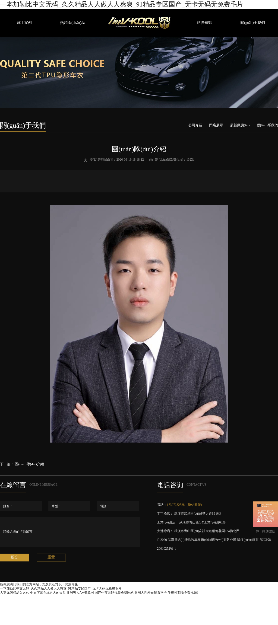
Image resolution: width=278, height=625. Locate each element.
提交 (14, 557)
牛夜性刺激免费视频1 (183, 592)
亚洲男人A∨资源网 (80, 592)
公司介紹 (195, 125)
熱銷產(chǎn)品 (72, 23)
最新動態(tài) (240, 125)
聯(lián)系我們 (267, 125)
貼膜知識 (204, 23)
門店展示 (216, 125)
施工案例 (24, 23)
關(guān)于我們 (252, 23)
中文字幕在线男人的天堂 (48, 592)
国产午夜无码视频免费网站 (114, 592)
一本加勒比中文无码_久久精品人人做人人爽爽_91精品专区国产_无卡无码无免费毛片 (121, 4)
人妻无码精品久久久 (14, 592)
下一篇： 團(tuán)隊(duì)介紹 (22, 464)
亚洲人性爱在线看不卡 (150, 592)
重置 (51, 557)
